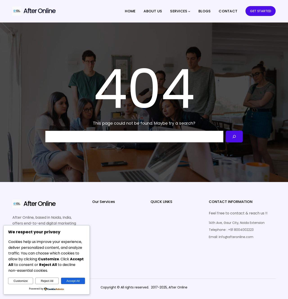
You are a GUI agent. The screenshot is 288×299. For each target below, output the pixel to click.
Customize (21, 281)
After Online (39, 11)
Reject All (47, 281)
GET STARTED (260, 11)
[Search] (234, 136)
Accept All (73, 281)
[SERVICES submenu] (189, 11)
